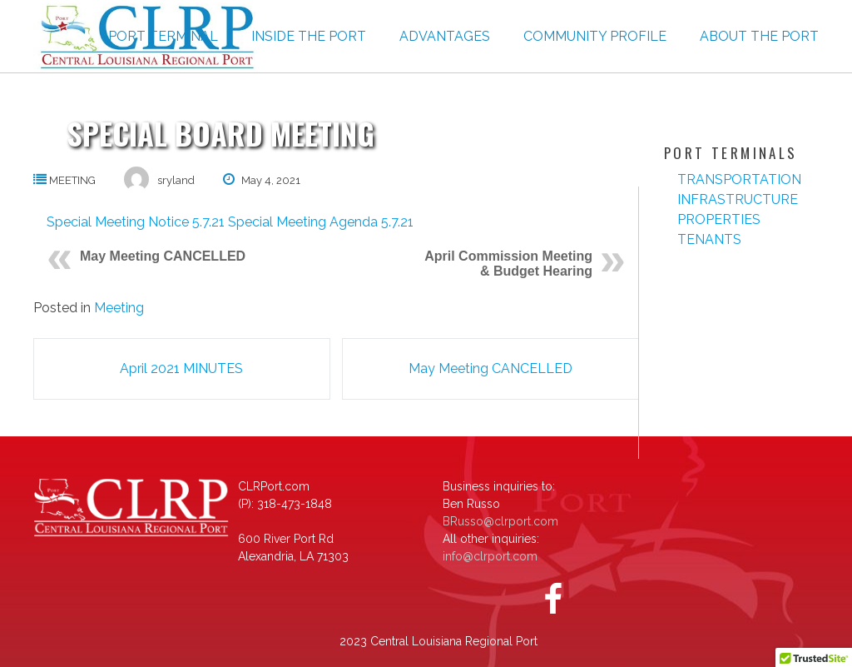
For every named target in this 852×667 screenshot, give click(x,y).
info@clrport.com (490, 556)
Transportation (739, 179)
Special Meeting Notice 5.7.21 (136, 222)
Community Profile (594, 36)
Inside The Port (308, 36)
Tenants (709, 239)
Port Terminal (163, 36)
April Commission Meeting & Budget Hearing (508, 263)
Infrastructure (737, 199)
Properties (718, 219)
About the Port (759, 36)
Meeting (72, 180)
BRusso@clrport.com (500, 521)
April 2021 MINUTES (181, 368)
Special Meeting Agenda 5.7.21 (321, 222)
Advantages (444, 36)
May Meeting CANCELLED (162, 256)
